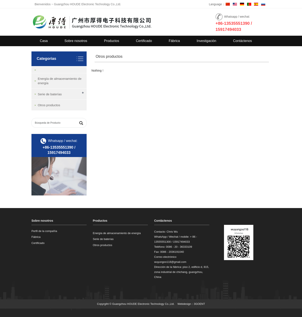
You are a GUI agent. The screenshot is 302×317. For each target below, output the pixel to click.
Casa (44, 41)
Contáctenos (242, 41)
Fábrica (174, 41)
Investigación (206, 41)
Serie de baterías (50, 94)
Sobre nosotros (75, 41)
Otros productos (49, 105)
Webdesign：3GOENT (191, 303)
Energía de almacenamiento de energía (117, 233)
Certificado (144, 41)
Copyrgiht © (104, 303)
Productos (111, 41)
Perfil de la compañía (44, 231)
